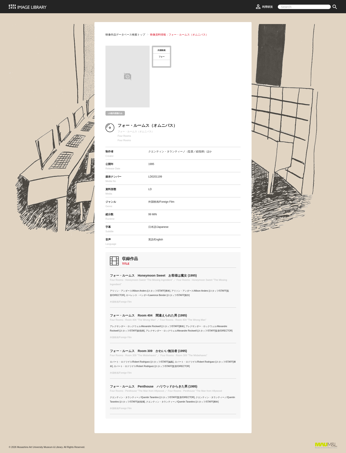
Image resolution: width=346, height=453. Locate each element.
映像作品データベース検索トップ (125, 34)
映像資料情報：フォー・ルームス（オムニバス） (179, 34)
